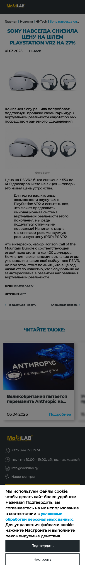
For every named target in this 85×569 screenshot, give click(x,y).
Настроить (42, 559)
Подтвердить (42, 545)
